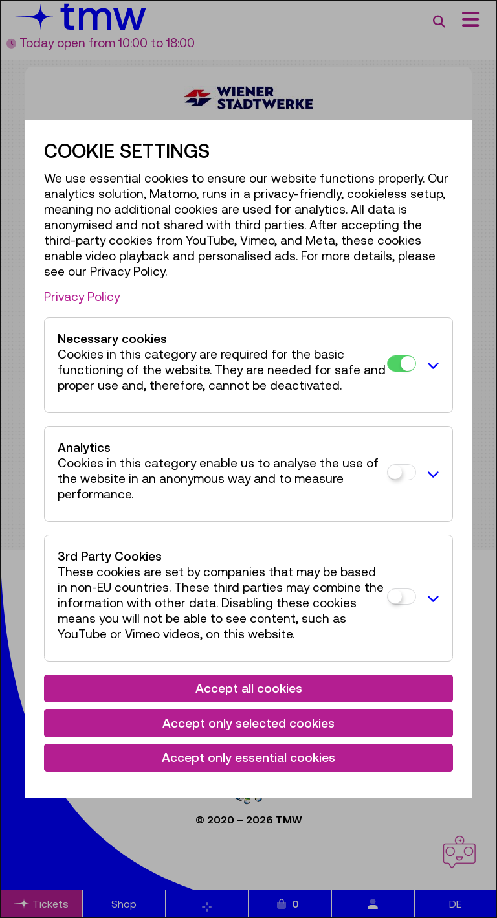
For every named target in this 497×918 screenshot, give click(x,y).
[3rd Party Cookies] (401, 596)
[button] (431, 365)
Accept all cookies (248, 688)
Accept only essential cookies (248, 757)
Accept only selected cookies (248, 723)
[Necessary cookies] (401, 363)
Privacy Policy (82, 296)
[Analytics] (401, 472)
